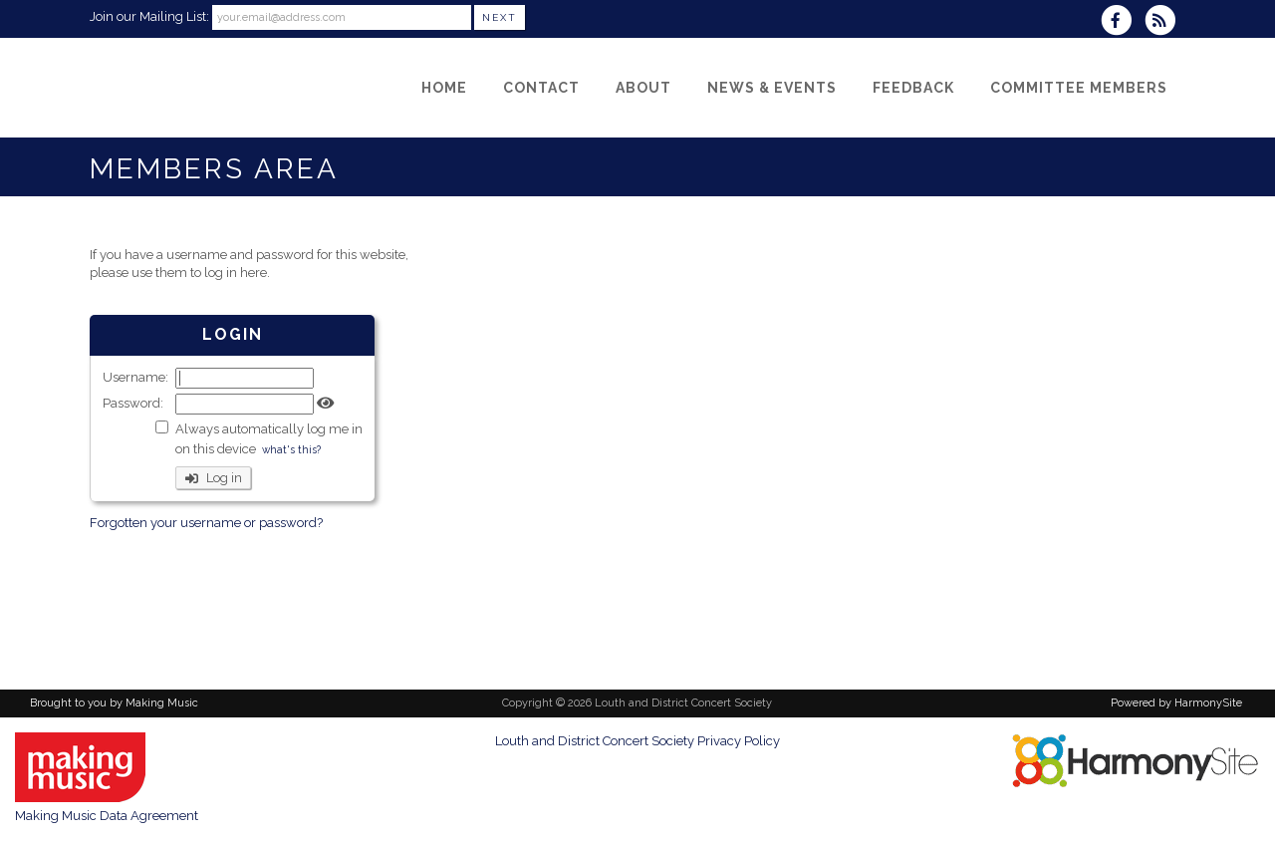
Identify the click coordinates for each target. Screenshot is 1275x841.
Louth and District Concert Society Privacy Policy (637, 740)
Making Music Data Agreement (106, 815)
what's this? (291, 449)
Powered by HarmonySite (1176, 703)
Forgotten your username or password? (206, 522)
